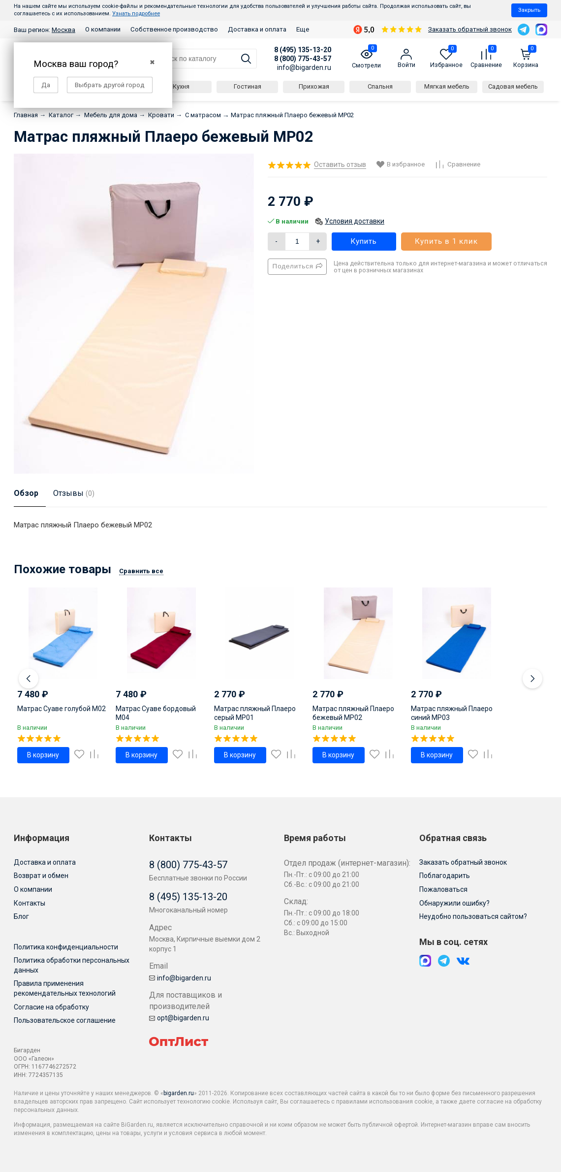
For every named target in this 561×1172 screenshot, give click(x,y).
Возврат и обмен (41, 875)
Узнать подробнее (136, 13)
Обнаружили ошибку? (454, 903)
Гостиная (247, 86)
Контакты (29, 903)
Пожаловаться (443, 889)
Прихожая (314, 86)
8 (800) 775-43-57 (302, 59)
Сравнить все (141, 571)
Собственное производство (174, 29)
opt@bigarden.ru (179, 1018)
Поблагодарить (444, 875)
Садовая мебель (513, 86)
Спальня (380, 86)
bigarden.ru (178, 1093)
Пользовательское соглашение (65, 1020)
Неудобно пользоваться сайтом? (473, 916)
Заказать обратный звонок (470, 29)
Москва (63, 29)
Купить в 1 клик (446, 241)
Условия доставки (354, 221)
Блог (21, 916)
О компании (103, 29)
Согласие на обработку (51, 1007)
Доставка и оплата (257, 29)
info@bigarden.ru (304, 67)
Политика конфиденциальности (66, 947)
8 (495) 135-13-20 (302, 50)
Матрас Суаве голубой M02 (61, 709)
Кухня (181, 86)
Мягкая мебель (446, 86)
